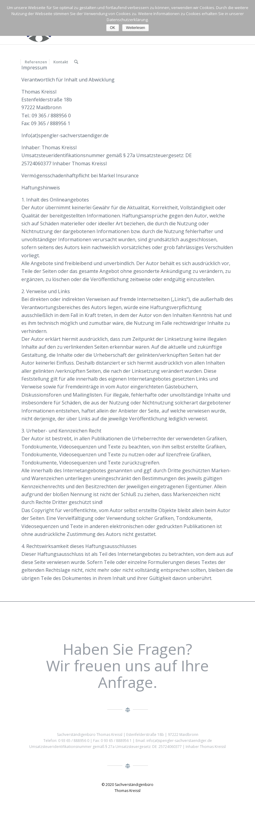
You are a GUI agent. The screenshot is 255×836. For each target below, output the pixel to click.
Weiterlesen (135, 28)
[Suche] (76, 61)
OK (112, 28)
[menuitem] (35, 61)
